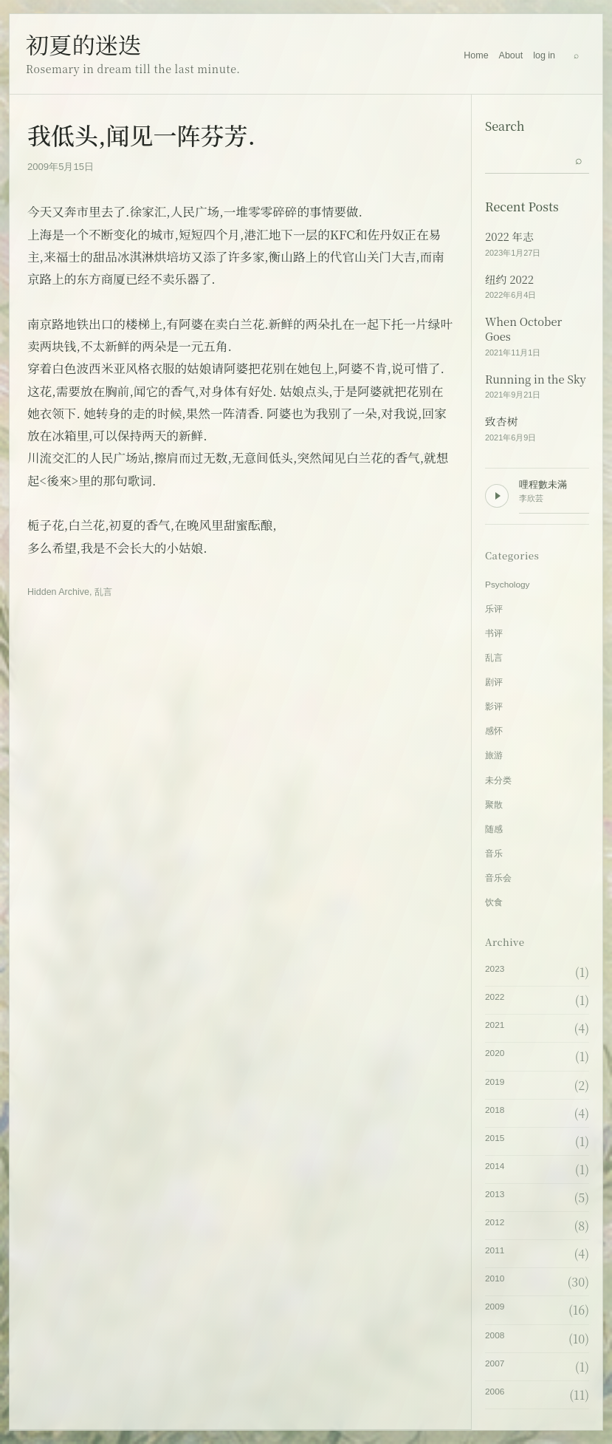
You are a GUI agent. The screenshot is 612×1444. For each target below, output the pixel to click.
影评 (494, 706)
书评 (494, 633)
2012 (494, 1222)
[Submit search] (578, 159)
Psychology (507, 584)
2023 (494, 969)
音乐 (494, 853)
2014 (494, 1166)
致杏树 (501, 421)
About (511, 55)
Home (476, 55)
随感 (494, 829)
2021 (494, 1025)
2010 (494, 1278)
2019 (494, 1082)
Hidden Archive (58, 592)
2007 (494, 1363)
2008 (494, 1335)
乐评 (494, 609)
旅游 (494, 755)
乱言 (103, 592)
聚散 (494, 805)
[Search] (575, 55)
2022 (494, 997)
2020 (494, 1053)
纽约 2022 (509, 279)
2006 (494, 1391)
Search (505, 126)
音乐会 (498, 878)
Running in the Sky (535, 379)
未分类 (498, 780)
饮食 (494, 902)
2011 (494, 1250)
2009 (494, 1306)
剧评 (494, 682)
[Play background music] (497, 496)
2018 (494, 1110)
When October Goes (523, 329)
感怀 (494, 731)
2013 (494, 1194)
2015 (494, 1138)
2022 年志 (509, 236)
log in (544, 55)
